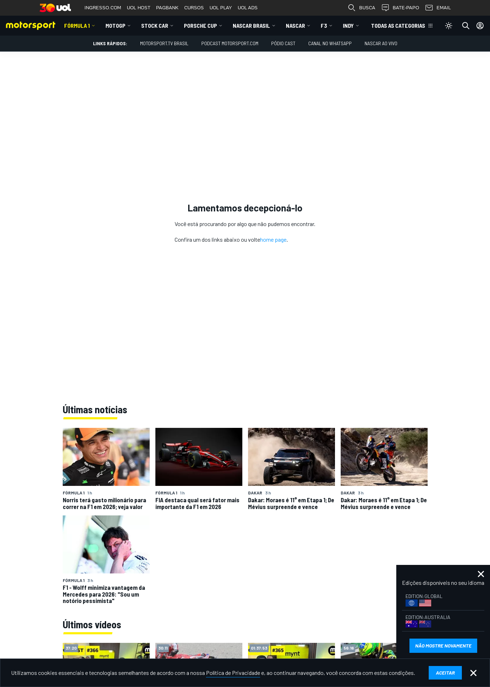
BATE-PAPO (400, 8)
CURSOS (194, 7)
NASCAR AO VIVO (381, 43)
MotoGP (115, 25)
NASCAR (295, 25)
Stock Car (154, 25)
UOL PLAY (221, 7)
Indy (348, 25)
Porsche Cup (200, 25)
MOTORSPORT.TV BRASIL (164, 43)
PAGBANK (167, 7)
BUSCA (361, 8)
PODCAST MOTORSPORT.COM (229, 43)
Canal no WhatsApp (330, 43)
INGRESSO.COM (102, 7)
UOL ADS (248, 7)
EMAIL (438, 8)
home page (273, 239)
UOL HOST (138, 7)
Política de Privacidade (233, 672)
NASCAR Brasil (251, 25)
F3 (324, 25)
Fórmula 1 (77, 25)
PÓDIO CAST (283, 43)
